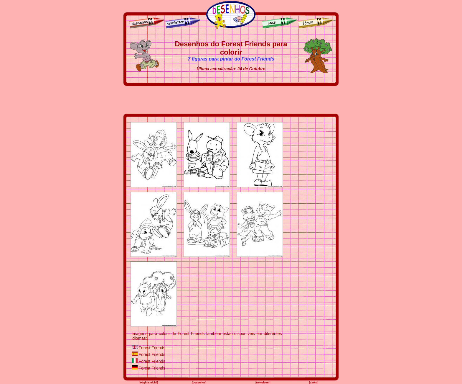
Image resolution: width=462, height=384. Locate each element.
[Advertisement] (231, 99)
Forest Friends (151, 347)
